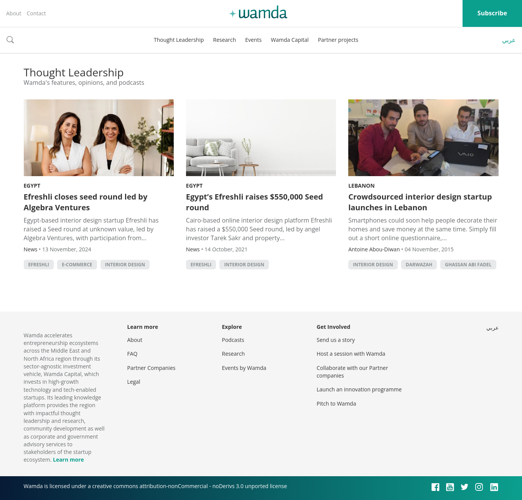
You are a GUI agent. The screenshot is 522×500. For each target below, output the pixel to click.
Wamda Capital (290, 39)
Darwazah (419, 264)
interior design (125, 264)
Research (224, 39)
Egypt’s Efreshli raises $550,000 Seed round (254, 202)
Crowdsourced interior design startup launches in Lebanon (420, 202)
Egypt (32, 185)
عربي (509, 40)
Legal (133, 381)
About (13, 13)
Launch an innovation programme (359, 389)
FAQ (132, 353)
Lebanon (361, 185)
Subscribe (492, 13)
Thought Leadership (179, 39)
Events (253, 39)
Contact (36, 13)
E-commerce (77, 264)
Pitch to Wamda (336, 403)
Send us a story (336, 339)
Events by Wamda (244, 367)
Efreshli (38, 264)
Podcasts (233, 339)
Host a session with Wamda (351, 353)
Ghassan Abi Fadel (468, 264)
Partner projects (338, 39)
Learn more (68, 459)
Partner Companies (151, 367)
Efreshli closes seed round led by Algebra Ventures (86, 202)
